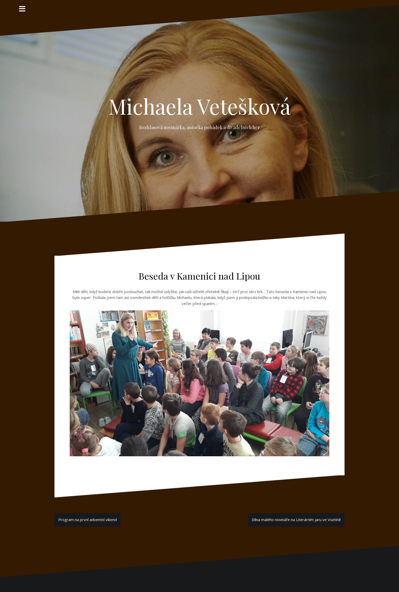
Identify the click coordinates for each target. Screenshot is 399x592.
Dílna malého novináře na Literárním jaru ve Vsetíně (296, 519)
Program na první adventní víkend (87, 519)
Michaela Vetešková (199, 106)
